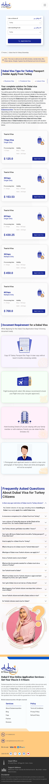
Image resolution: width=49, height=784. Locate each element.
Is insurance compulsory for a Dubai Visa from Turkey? (21, 516)
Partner (8, 718)
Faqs (7, 715)
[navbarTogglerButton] (45, 5)
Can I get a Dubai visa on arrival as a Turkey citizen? (19, 583)
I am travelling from (24, 28)
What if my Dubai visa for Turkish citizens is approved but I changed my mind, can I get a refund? (22, 576)
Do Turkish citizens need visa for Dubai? (15, 601)
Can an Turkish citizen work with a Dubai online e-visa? (20, 595)
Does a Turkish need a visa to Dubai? (14, 558)
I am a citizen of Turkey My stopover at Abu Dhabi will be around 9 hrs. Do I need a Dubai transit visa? (21, 522)
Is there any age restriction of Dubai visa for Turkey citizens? (22, 503)
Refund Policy (35, 715)
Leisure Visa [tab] (40, 81)
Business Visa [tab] (8, 81)
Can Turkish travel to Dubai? (11, 570)
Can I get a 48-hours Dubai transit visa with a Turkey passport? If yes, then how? (23, 535)
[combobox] (24, 22)
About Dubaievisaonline (13, 708)
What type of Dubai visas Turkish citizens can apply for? (21, 552)
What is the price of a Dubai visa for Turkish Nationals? (20, 547)
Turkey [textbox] (11, 22)
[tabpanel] (24, 223)
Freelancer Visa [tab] (24, 81)
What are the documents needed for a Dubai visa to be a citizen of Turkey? (21, 564)
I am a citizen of (24, 18)
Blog (7, 712)
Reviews (8, 722)
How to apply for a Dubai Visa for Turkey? (16, 541)
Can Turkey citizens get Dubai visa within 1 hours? (19, 529)
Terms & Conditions (36, 708)
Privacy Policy (34, 712)
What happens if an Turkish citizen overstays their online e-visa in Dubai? (22, 589)
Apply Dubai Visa (24, 41)
